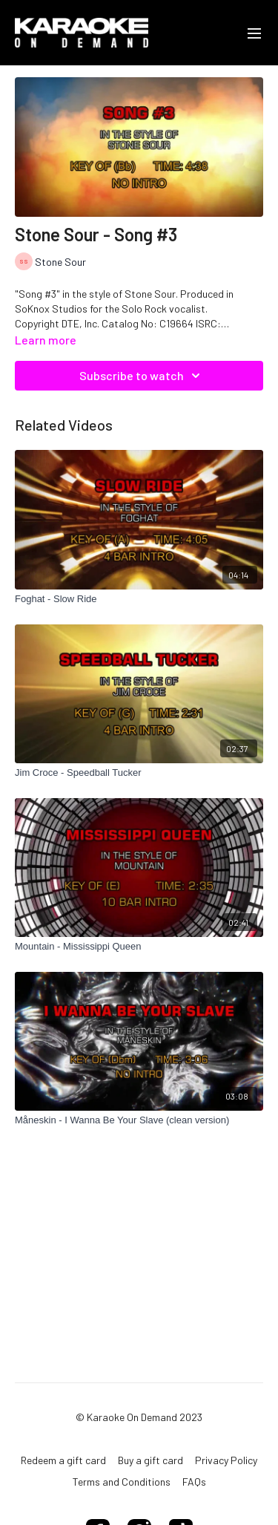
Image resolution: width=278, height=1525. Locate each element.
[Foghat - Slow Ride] (139, 599)
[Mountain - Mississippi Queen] (139, 946)
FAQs (194, 1481)
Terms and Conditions (122, 1481)
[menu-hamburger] (254, 32)
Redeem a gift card (63, 1460)
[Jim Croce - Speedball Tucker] (139, 772)
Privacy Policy (226, 1460)
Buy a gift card (150, 1460)
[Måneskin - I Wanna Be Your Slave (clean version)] (139, 1120)
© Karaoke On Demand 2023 (139, 1417)
